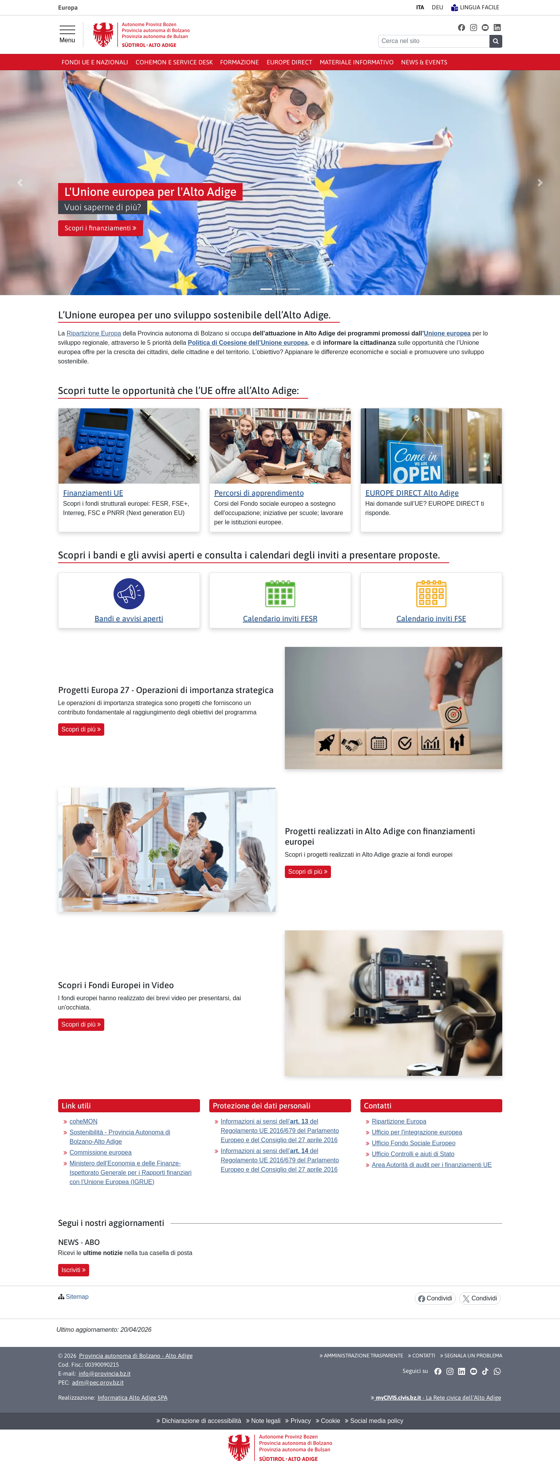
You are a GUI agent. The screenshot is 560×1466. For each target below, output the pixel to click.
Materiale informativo (357, 62)
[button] (462, 27)
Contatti (421, 1355)
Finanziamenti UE (93, 492)
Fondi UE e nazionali (95, 62)
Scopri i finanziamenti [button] (100, 228)
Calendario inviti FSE (431, 618)
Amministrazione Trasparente (361, 1355)
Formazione (239, 62)
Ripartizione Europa (94, 333)
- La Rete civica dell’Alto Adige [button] (436, 1397)
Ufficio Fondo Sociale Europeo (414, 1143)
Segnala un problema (471, 1355)
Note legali (263, 1421)
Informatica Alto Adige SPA (132, 1397)
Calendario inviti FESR (280, 618)
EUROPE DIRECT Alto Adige (412, 492)
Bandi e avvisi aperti (129, 618)
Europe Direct (289, 62)
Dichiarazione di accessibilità (199, 1421)
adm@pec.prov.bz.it (98, 1382)
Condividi (435, 1298)
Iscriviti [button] (74, 1270)
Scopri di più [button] (81, 729)
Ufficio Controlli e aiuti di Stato (413, 1154)
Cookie (328, 1421)
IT (420, 7)
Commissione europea (101, 1152)
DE (437, 7)
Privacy (298, 1421)
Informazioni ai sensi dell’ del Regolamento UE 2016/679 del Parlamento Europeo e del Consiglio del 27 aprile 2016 (280, 1130)
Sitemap (77, 1296)
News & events (424, 62)
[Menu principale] (67, 34)
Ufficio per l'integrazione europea (417, 1132)
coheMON (84, 1121)
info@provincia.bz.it (105, 1373)
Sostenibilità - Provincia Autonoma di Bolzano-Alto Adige (120, 1137)
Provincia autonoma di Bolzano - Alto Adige (136, 1355)
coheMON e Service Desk (174, 62)
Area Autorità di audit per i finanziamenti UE (432, 1165)
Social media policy (374, 1421)
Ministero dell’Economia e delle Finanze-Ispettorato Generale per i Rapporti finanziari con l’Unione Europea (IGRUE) (131, 1172)
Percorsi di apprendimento (259, 492)
